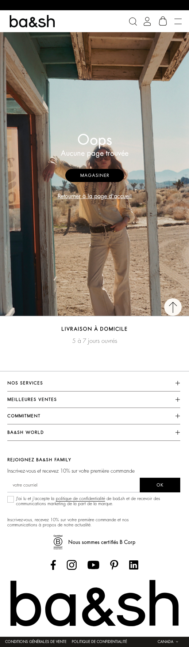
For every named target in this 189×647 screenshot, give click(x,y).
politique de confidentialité (80, 498)
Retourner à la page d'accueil (95, 196)
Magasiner (94, 175)
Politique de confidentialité (99, 642)
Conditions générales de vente (35, 642)
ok (160, 485)
